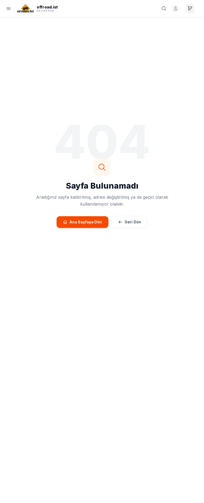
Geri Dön (129, 222)
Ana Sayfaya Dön (82, 222)
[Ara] (163, 8)
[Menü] (8, 8)
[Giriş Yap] (174, 8)
